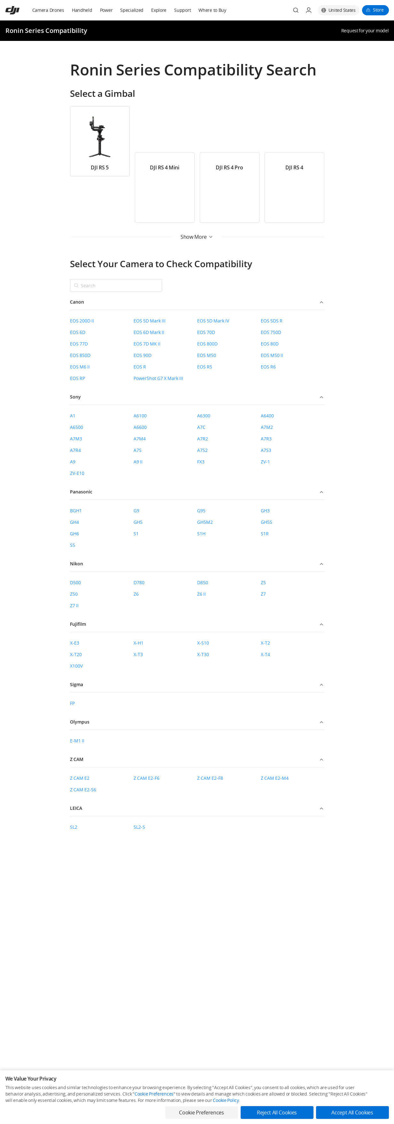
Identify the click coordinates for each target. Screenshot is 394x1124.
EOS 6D (77, 332)
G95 (201, 511)
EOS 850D (80, 355)
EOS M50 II (272, 355)
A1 (72, 416)
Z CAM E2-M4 (275, 778)
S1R (265, 534)
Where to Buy (212, 10)
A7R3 (266, 439)
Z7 (263, 594)
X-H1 (138, 643)
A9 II (138, 462)
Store (378, 10)
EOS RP (77, 378)
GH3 (265, 511)
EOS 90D (142, 355)
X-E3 (74, 643)
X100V (76, 666)
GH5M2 (205, 522)
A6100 (140, 416)
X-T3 (138, 654)
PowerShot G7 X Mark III (158, 378)
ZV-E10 (77, 473)
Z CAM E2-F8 (210, 778)
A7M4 (140, 439)
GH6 (74, 534)
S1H (201, 534)
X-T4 (265, 654)
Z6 (136, 594)
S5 (72, 545)
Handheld (82, 10)
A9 (72, 462)
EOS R (140, 367)
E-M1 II (77, 741)
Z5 (263, 582)
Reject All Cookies (277, 1112)
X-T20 (76, 654)
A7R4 (75, 450)
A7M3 (76, 439)
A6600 (140, 427)
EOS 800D (207, 344)
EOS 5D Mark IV (213, 321)
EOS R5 (204, 367)
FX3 (201, 462)
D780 (139, 582)
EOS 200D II (82, 321)
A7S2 (202, 450)
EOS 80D (270, 344)
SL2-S (139, 827)
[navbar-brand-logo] (20, 10)
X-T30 (203, 654)
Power (106, 10)
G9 (136, 511)
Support (182, 10)
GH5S (266, 522)
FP (72, 703)
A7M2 (267, 427)
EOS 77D (79, 344)
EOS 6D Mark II (149, 332)
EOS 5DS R (271, 321)
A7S (138, 450)
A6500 (76, 427)
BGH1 (76, 511)
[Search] (296, 10)
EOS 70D (206, 332)
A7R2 (202, 439)
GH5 (138, 522)
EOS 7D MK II (147, 344)
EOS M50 (206, 355)
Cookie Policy (226, 1100)
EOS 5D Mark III (150, 321)
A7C (201, 427)
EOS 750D (271, 332)
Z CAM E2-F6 (146, 778)
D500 (75, 582)
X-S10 (203, 643)
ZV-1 (265, 462)
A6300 (203, 416)
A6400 (267, 416)
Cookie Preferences (154, 1094)
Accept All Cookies (352, 1112)
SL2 (73, 827)
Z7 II (74, 605)
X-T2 (265, 643)
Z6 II (201, 594)
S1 (136, 534)
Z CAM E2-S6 (83, 790)
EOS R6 (268, 367)
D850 (202, 582)
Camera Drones (48, 10)
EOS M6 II (80, 367)
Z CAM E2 (79, 778)
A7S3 (266, 450)
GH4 (74, 522)
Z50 (74, 594)
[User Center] (308, 10)
